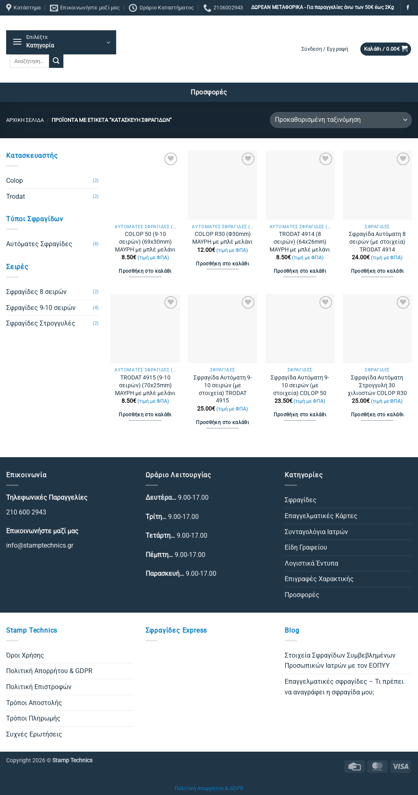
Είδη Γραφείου (306, 547)
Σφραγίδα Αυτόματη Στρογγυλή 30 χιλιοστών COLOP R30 (377, 385)
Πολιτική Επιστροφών (39, 687)
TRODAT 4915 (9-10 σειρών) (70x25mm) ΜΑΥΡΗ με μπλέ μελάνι (145, 385)
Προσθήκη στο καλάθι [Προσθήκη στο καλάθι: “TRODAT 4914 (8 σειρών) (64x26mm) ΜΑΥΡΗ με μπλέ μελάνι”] (300, 271)
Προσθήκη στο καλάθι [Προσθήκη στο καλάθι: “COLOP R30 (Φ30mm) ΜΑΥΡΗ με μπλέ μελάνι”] (222, 264)
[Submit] (56, 61)
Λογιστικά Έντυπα (311, 563)
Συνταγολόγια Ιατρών (316, 532)
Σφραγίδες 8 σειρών (36, 292)
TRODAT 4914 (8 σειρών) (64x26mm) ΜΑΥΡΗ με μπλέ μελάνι (300, 242)
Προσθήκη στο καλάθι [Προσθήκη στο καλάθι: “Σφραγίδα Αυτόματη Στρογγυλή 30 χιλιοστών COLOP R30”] (377, 415)
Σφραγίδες (301, 500)
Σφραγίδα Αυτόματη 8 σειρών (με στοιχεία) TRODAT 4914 (377, 242)
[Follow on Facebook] (407, 8)
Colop (14, 180)
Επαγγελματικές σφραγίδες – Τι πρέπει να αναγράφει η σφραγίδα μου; (344, 687)
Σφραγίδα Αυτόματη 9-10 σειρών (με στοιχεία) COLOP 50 (300, 385)
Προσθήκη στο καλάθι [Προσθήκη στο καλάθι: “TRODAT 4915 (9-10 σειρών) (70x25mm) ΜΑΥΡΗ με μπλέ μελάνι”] (145, 415)
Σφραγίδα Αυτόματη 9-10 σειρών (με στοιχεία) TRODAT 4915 (222, 389)
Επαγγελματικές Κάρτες (321, 516)
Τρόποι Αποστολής (34, 703)
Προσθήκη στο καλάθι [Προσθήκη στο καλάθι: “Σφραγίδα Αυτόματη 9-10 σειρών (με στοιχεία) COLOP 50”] (300, 415)
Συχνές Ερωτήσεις (34, 734)
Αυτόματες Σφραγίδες (39, 244)
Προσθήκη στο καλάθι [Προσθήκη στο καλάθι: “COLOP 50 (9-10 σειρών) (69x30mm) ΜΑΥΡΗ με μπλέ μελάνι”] (145, 271)
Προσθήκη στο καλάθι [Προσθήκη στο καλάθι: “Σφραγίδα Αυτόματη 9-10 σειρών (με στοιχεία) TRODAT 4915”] (222, 422)
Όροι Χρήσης (25, 655)
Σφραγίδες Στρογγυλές (40, 323)
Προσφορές (302, 595)
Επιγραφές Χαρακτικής (319, 579)
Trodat (15, 196)
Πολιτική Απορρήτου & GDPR (49, 671)
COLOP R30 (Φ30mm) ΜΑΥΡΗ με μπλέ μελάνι (222, 238)
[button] (61, 42)
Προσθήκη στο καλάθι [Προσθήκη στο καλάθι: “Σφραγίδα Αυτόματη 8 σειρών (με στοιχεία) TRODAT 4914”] (377, 271)
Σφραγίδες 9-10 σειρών (41, 308)
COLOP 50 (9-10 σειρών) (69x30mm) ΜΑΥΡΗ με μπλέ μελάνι (145, 242)
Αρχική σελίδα (25, 120)
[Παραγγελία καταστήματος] (341, 120)
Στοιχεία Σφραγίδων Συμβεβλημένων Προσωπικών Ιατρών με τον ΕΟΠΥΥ (340, 660)
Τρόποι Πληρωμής (33, 718)
